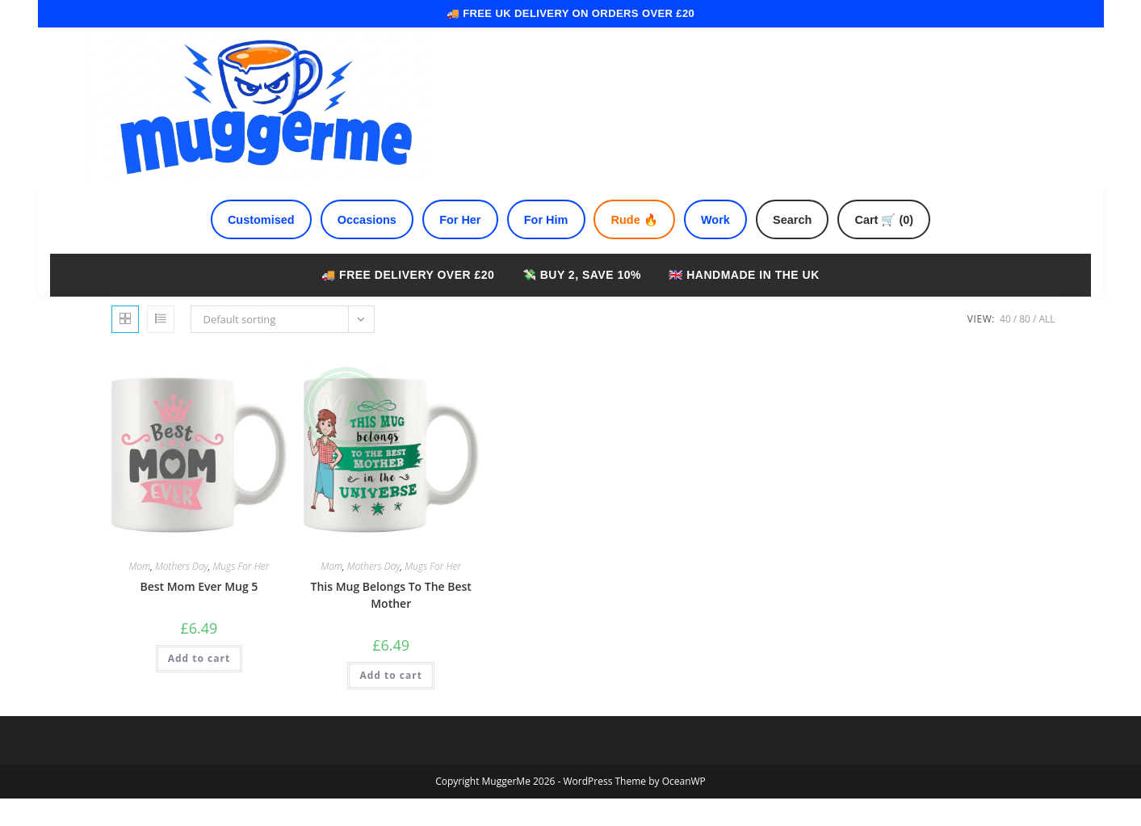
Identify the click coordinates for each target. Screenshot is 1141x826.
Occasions (349, 244)
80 (1024, 346)
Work (726, 244)
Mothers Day (181, 594)
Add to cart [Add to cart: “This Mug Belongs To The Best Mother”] (390, 703)
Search (810, 244)
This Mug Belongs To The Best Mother (390, 622)
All (1046, 346)
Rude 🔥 (639, 244)
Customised (236, 244)
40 (1005, 346)
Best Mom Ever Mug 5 (199, 614)
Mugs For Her (240, 594)
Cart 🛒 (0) (910, 244)
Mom (139, 594)
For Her (450, 244)
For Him (543, 244)
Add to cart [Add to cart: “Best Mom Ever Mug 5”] (199, 686)
